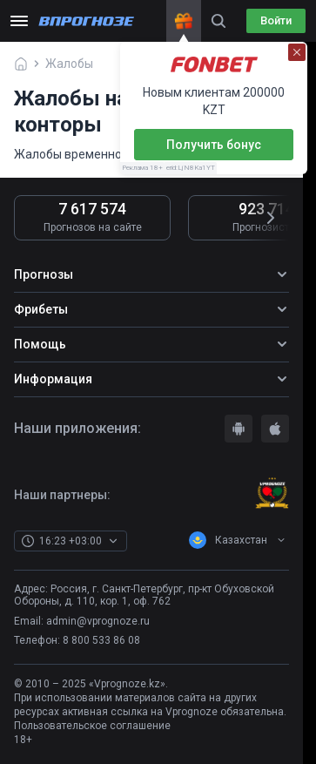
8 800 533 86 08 (101, 640)
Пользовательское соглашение (92, 726)
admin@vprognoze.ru (98, 621)
